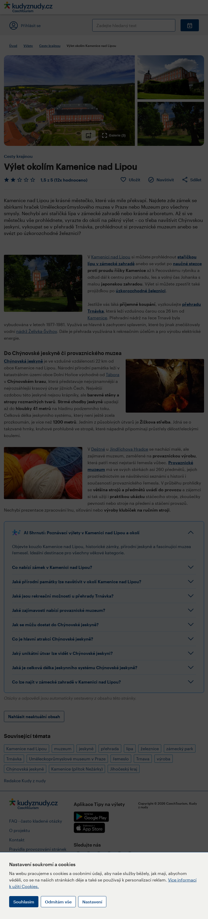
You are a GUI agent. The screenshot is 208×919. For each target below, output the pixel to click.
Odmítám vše (58, 901)
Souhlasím (23, 901)
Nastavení (92, 901)
